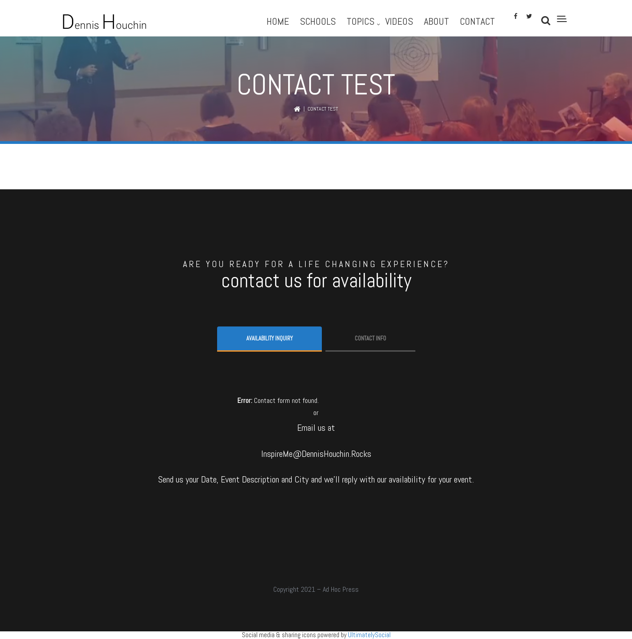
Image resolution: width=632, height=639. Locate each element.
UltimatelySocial (369, 634)
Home (278, 21)
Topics (360, 21)
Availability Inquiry (269, 338)
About (436, 21)
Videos (399, 21)
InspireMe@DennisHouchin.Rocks (316, 454)
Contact (477, 21)
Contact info (370, 338)
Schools (318, 21)
